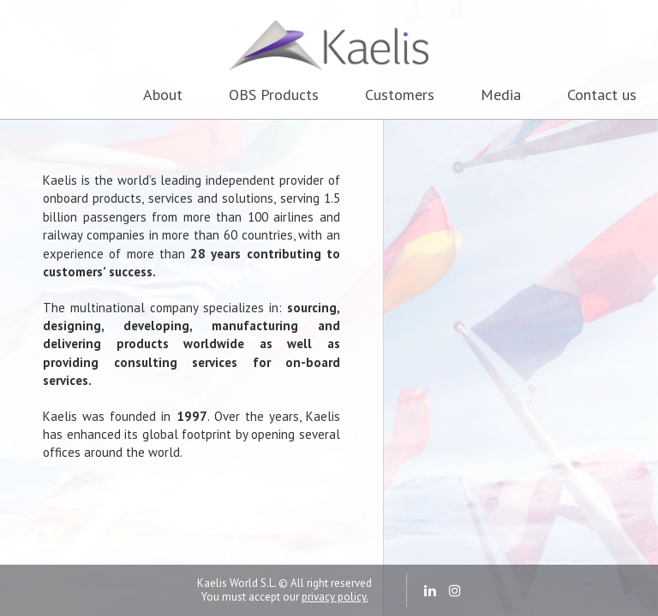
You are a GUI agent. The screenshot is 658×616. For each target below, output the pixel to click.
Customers (399, 94)
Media (501, 94)
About (162, 94)
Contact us (602, 94)
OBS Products (274, 94)
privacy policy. (335, 596)
